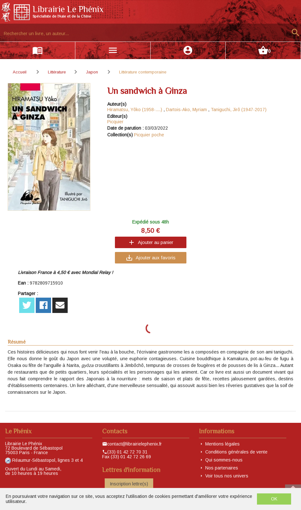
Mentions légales (222, 443)
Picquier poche (149, 134)
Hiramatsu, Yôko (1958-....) (134, 109)
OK (274, 498)
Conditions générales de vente (236, 451)
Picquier (115, 121)
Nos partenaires (221, 467)
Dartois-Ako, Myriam (186, 109)
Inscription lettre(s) (129, 483)
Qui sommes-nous (224, 459)
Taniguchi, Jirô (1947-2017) (239, 109)
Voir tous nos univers (226, 475)
